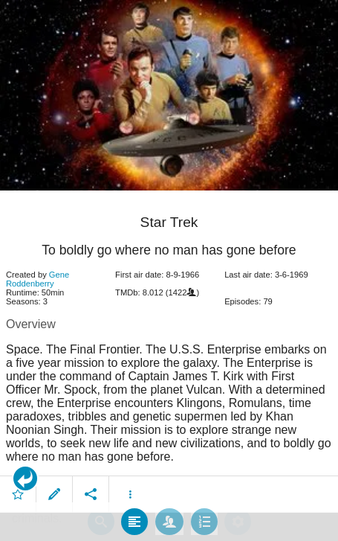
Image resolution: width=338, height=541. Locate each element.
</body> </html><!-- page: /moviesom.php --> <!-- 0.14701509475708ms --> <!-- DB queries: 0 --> (169, 270)
